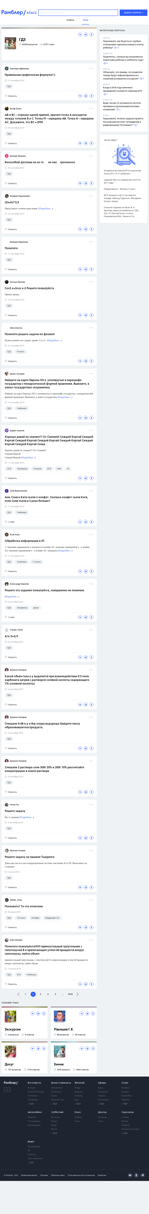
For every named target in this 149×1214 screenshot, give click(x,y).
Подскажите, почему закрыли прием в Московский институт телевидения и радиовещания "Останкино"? (123, 122)
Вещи (54, 1125)
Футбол (125, 1088)
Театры (101, 1096)
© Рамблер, (8, 1175)
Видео (31, 1142)
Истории (55, 1117)
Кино (100, 1088)
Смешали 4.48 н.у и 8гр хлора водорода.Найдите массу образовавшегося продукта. (42, 725)
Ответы (78, 1117)
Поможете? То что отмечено (24, 906)
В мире (31, 1088)
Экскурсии (13, 1029)
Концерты (103, 1092)
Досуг (9, 1064)
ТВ (29, 1151)
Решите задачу (15, 811)
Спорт (125, 1083)
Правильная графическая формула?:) (30, 75)
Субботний (57, 1112)
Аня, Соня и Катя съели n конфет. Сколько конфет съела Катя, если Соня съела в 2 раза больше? (46, 499)
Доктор (102, 1112)
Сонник (125, 1117)
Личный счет (57, 1100)
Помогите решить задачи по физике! (30, 334)
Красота (79, 1092)
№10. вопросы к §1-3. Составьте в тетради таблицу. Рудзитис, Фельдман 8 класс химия (122, 198)
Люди (54, 1121)
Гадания (126, 1125)
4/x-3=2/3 (11, 636)
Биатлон (126, 1100)
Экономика (56, 1088)
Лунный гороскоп (130, 1129)
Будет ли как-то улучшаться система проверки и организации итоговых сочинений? (122, 106)
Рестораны (103, 1100)
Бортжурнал (34, 1125)
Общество (33, 1100)
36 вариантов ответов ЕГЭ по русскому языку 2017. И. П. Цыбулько (122, 172)
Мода (77, 1088)
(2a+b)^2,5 (12, 202)
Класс (78, 1112)
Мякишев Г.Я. (64, 1029)
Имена (125, 1121)
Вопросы (102, 1117)
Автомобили (35, 1112)
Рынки (54, 1096)
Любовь (79, 1096)
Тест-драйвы (34, 1121)
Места (54, 1129)
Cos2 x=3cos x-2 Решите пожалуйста (29, 288)
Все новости (34, 1083)
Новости (32, 1117)
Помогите (11, 248)
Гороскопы (128, 1112)
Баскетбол (127, 1096)
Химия (59, 1064)
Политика (32, 1096)
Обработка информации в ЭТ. (25, 541)
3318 (70, 994)
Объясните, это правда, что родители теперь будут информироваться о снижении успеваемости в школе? (122, 75)
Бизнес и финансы (61, 1083)
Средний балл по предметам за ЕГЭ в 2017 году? (122, 181)
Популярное (34, 1147)
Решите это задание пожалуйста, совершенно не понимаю (44, 590)
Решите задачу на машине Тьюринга (29, 857)
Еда (76, 1100)
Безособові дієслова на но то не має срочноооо (40, 162)
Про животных (35, 1159)
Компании (56, 1092)
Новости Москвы (36, 1092)
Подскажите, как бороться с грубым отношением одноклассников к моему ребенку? (123, 44)
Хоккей (125, 1092)
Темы (77, 1121)
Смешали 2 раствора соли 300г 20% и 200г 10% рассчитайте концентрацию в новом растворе (44, 769)
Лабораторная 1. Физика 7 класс (119, 189)
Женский (79, 1083)
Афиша (102, 1083)
